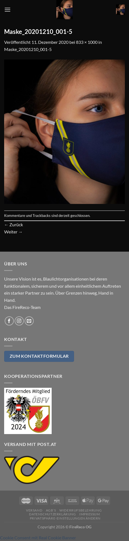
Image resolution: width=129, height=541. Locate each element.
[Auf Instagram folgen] (19, 320)
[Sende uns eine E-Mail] (29, 320)
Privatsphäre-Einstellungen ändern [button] (65, 518)
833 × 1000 (87, 42)
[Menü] (7, 9)
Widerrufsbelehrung (80, 510)
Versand (34, 510)
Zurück (13, 224)
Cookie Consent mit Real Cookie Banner (38, 537)
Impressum (89, 514)
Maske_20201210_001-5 (28, 49)
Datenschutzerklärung (52, 514)
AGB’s (51, 510)
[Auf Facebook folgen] (9, 320)
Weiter (13, 231)
